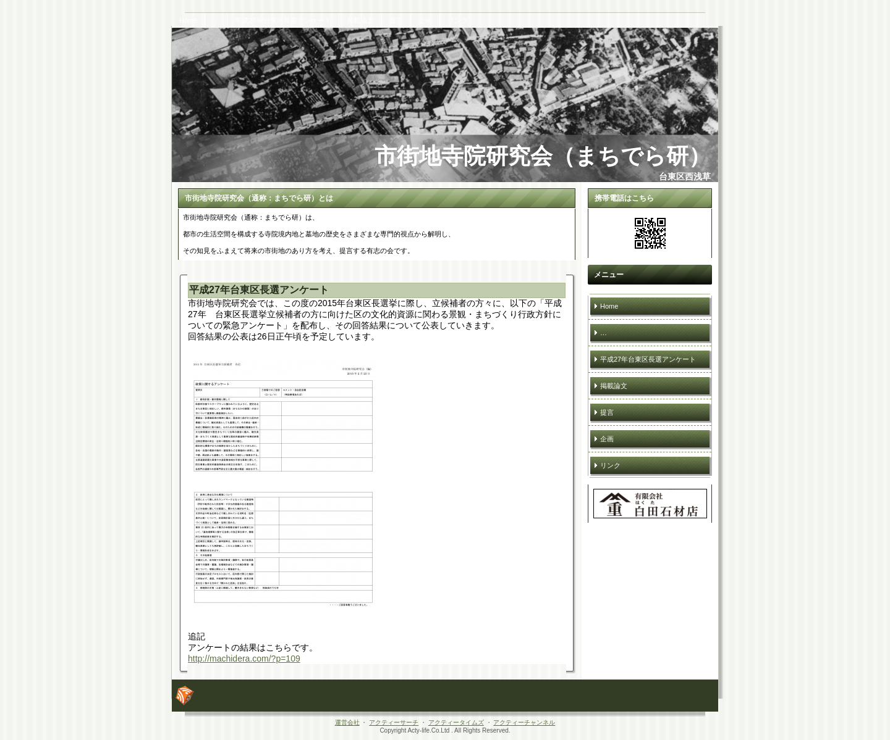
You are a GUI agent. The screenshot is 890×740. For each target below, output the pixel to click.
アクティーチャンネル (524, 722)
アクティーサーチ (393, 722)
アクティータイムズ (456, 722)
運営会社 (347, 722)
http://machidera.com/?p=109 (244, 658)
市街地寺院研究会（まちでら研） (543, 155)
